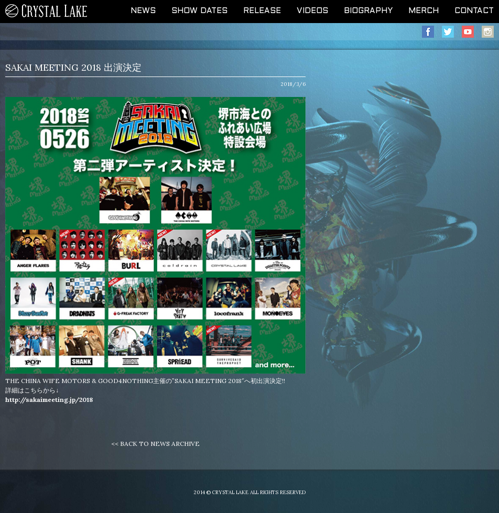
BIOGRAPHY (368, 11)
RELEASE (262, 11)
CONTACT (474, 11)
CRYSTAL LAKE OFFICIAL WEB (46, 11)
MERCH (423, 11)
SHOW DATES (199, 11)
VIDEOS (312, 11)
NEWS (143, 11)
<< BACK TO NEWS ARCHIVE (155, 443)
